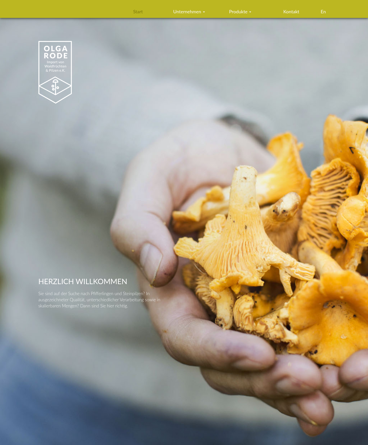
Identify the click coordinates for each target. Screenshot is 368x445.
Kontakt (291, 11)
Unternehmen (189, 11)
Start (138, 11)
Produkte (240, 11)
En (323, 11)
